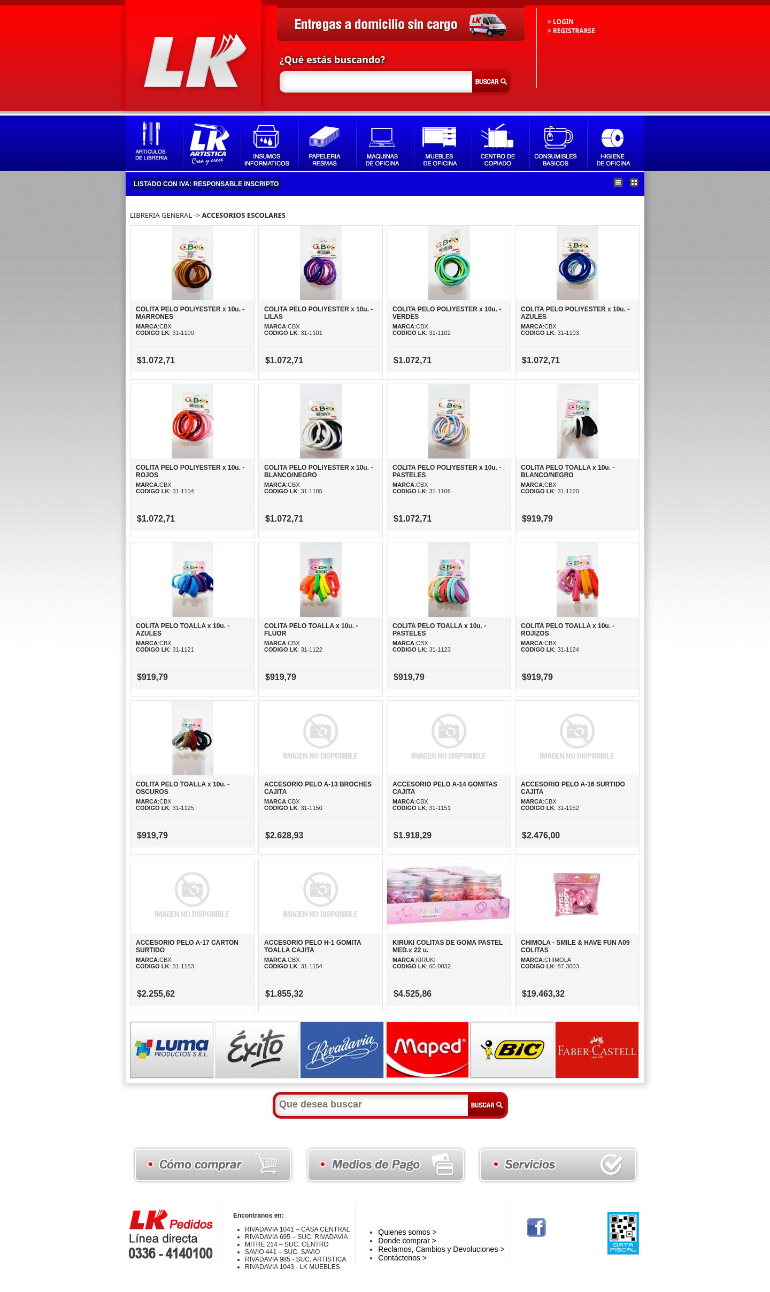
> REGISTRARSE (571, 30)
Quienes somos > (407, 1232)
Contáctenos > (402, 1257)
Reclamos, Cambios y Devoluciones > (441, 1249)
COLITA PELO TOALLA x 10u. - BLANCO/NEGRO (567, 471)
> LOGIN (561, 21)
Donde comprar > (407, 1240)
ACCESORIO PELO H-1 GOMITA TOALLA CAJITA (312, 946)
